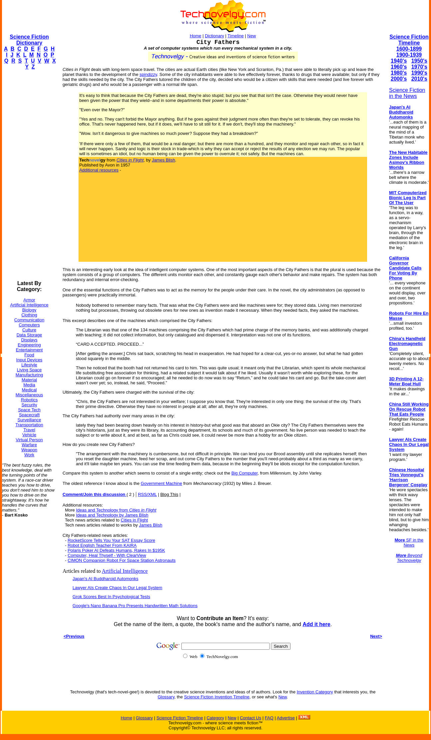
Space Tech (29, 409)
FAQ (269, 717)
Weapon (29, 449)
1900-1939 (409, 55)
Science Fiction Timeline (408, 40)
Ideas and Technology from (116, 510)
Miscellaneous (29, 394)
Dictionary (214, 35)
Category (215, 717)
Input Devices (29, 359)
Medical (29, 389)
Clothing (29, 314)
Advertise (286, 717)
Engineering (29, 344)
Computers (29, 324)
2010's (419, 79)
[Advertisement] (28, 175)
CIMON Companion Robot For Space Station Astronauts (121, 560)
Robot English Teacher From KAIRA (102, 545)
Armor (29, 299)
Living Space (29, 369)
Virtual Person (29, 439)
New (251, 35)
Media (29, 384)
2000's (399, 79)
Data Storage (29, 334)
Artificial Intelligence (29, 304)
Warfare (29, 444)
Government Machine (161, 483)
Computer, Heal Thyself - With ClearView (107, 555)
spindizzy (148, 74)
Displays (29, 339)
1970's (419, 67)
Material (29, 379)
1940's (399, 61)
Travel (29, 429)
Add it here (316, 624)
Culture (29, 329)
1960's (399, 67)
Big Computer (244, 473)
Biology (29, 309)
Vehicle (29, 434)
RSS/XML (147, 494)
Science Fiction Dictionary (29, 40)
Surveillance (29, 419)
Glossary (166, 696)
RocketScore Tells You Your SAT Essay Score (111, 540)
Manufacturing (29, 374)
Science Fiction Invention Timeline (217, 696)
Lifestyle (29, 364)
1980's (399, 73)
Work (29, 454)
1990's (419, 73)
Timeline (236, 35)
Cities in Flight (134, 520)
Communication (29, 319)
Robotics (29, 399)
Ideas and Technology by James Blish (112, 515)
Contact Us (250, 717)
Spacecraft (29, 414)
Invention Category (315, 691)
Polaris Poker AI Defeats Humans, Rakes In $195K (116, 550)
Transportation (29, 424)
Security (29, 404)
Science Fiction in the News (407, 93)
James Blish (163, 160)
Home (195, 35)
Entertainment (29, 349)
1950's (419, 61)
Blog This (169, 494)
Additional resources (98, 170)
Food (29, 354)
